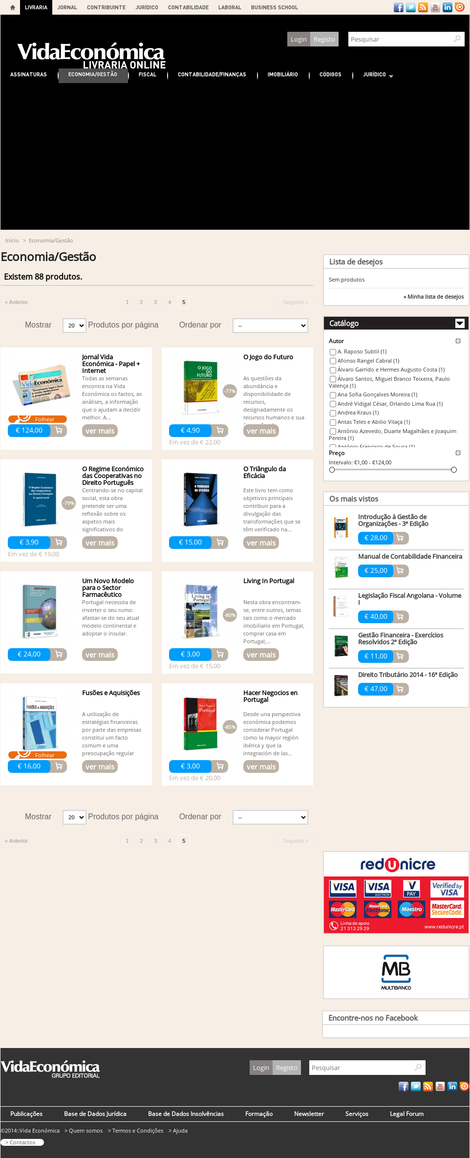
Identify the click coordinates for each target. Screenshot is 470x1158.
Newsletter (309, 1114)
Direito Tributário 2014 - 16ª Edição (408, 674)
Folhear (44, 419)
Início (12, 240)
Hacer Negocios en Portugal (270, 696)
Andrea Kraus (358, 412)
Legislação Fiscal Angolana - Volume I (409, 599)
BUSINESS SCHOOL (274, 7)
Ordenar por (200, 325)
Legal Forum (407, 1114)
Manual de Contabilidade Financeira (410, 556)
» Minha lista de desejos (434, 296)
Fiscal (147, 74)
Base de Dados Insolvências (186, 1114)
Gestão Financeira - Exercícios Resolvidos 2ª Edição (400, 638)
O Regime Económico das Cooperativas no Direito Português (113, 475)
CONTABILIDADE (188, 7)
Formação (259, 1114)
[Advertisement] (235, 156)
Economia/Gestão (92, 74)
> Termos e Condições (135, 1130)
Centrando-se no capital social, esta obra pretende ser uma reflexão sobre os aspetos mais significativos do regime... (112, 513)
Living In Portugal (268, 580)
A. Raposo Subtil (362, 351)
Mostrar (38, 325)
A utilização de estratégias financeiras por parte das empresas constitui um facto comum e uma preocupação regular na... (111, 737)
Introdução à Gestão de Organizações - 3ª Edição (393, 520)
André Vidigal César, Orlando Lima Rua (390, 403)
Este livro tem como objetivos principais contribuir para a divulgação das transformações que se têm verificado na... (271, 509)
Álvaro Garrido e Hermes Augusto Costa (391, 369)
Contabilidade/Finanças (212, 74)
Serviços (356, 1114)
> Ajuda (178, 1130)
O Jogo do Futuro (268, 356)
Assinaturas (28, 74)
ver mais (99, 431)
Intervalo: (341, 462)
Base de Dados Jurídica (95, 1114)
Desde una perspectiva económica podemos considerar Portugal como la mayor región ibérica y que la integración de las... (271, 733)
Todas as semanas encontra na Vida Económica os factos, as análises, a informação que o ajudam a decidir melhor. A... (112, 397)
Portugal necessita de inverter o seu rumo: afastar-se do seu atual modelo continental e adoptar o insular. (110, 617)
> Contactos (20, 1142)
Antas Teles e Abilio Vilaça (374, 421)
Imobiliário (283, 74)
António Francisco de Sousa (376, 446)
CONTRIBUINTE (106, 7)
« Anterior (16, 302)
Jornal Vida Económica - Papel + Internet (111, 363)
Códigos (331, 74)
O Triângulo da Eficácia (264, 472)
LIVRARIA (36, 7)
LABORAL (229, 7)
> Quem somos (83, 1130)
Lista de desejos (356, 261)
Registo (324, 39)
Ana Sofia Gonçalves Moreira (377, 394)
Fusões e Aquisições (111, 692)
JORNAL (67, 7)
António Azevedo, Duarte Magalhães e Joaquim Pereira (392, 434)
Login (299, 39)
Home (12, 7)
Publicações (26, 1114)
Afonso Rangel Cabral (368, 360)
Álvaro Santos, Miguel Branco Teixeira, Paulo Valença (389, 382)
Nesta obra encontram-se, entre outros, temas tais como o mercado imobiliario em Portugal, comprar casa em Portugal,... (273, 621)
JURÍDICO (146, 7)
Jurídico (373, 75)
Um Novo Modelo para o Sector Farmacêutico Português (108, 591)
